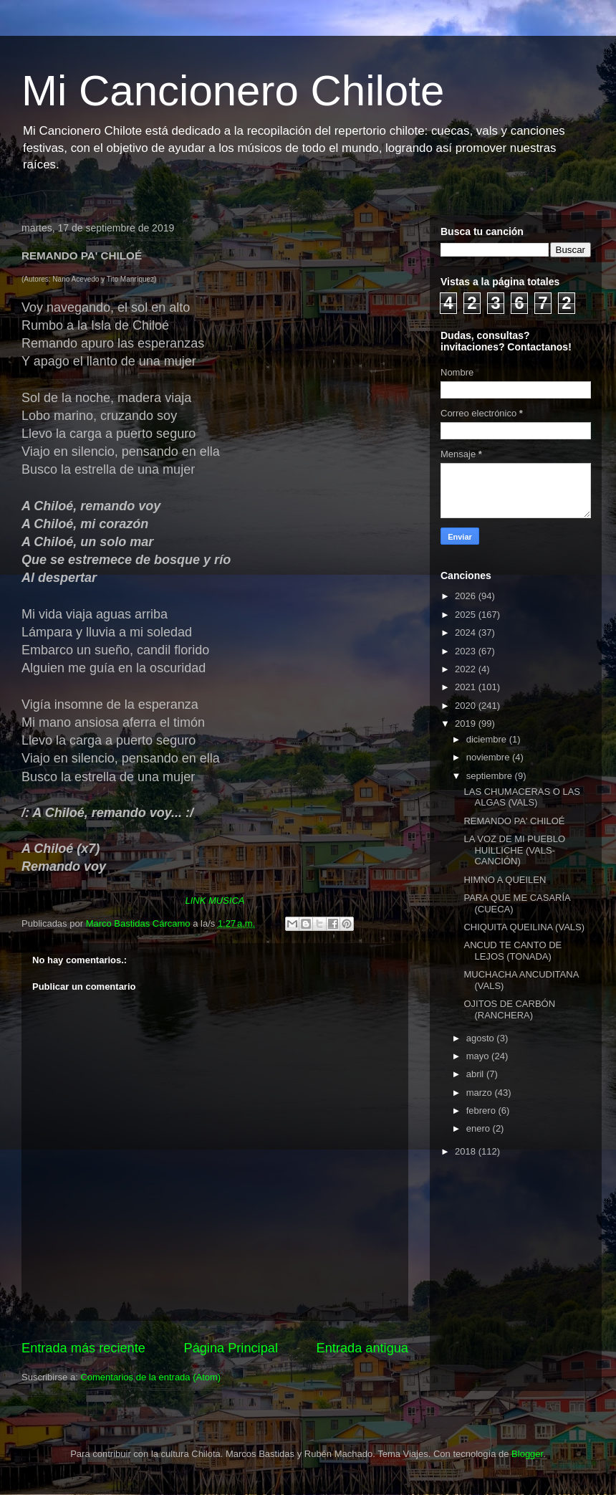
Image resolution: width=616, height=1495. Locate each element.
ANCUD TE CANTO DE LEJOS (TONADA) (512, 951)
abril (476, 1074)
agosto (481, 1038)
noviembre (489, 757)
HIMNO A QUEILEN (504, 879)
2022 (466, 669)
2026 (466, 596)
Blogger (527, 1453)
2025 (466, 614)
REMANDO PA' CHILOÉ (513, 821)
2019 (466, 723)
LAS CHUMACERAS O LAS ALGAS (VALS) (521, 797)
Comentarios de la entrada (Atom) (150, 1377)
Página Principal (231, 1348)
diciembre (487, 739)
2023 (466, 651)
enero (479, 1128)
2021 (466, 687)
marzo (480, 1092)
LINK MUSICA (214, 900)
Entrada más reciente (83, 1348)
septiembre (490, 775)
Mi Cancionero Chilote (232, 91)
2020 (466, 705)
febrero (482, 1110)
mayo (478, 1056)
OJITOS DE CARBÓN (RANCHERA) (509, 1009)
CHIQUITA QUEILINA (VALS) (523, 927)
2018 (466, 1151)
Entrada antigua (362, 1348)
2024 (466, 632)
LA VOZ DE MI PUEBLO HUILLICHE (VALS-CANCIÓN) (514, 850)
